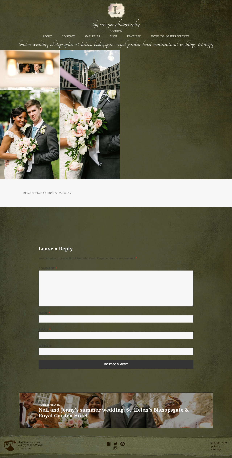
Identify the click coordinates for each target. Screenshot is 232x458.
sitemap (216, 449)
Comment (48, 268)
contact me (24, 448)
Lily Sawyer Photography (116, 24)
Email (45, 329)
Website (45, 346)
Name (44, 313)
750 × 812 (64, 193)
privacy (215, 446)
